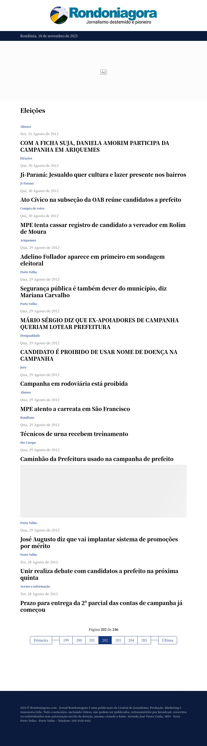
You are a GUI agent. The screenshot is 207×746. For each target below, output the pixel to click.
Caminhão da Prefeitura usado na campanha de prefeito (96, 458)
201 (92, 640)
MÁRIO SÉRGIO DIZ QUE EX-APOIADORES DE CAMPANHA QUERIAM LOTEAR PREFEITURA (99, 323)
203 (118, 640)
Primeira (41, 640)
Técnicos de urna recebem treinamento (74, 433)
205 (144, 640)
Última (167, 640)
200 (79, 640)
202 (105, 640)
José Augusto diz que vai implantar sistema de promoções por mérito (99, 542)
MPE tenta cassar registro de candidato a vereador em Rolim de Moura (103, 228)
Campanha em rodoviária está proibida (74, 383)
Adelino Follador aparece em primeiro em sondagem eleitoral (92, 260)
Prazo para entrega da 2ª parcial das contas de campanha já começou (101, 606)
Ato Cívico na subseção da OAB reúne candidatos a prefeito (100, 199)
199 (66, 640)
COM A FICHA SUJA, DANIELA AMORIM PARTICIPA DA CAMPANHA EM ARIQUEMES (94, 146)
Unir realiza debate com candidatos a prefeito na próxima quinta (99, 574)
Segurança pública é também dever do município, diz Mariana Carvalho (93, 291)
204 (131, 640)
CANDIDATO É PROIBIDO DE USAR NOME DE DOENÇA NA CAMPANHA (99, 355)
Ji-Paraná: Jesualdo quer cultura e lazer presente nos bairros (103, 174)
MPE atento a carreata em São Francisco (75, 408)
